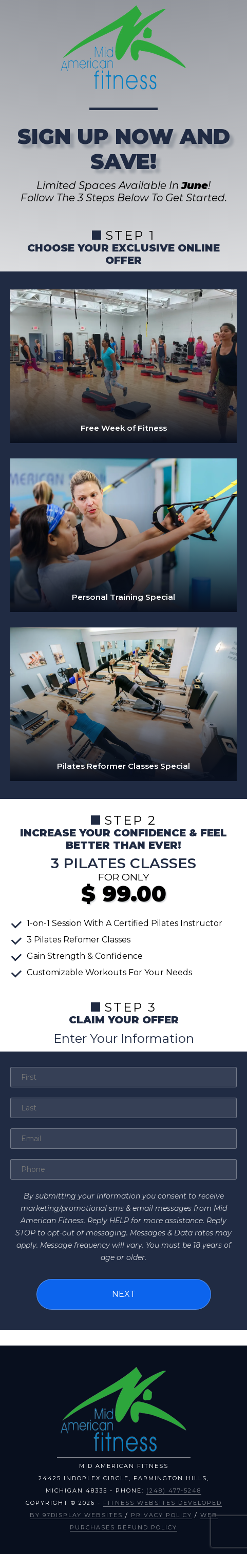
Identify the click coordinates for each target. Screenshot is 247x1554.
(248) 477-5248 (173, 1490)
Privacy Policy (161, 1515)
